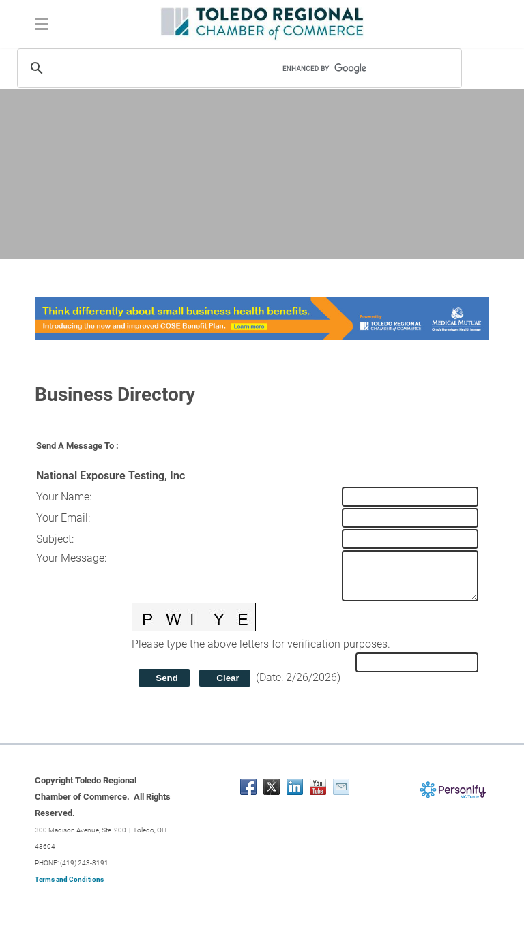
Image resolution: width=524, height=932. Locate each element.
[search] (350, 68)
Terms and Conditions (69, 879)
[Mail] (341, 787)
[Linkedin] (295, 787)
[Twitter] (271, 787)
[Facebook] (248, 787)
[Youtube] (318, 787)
